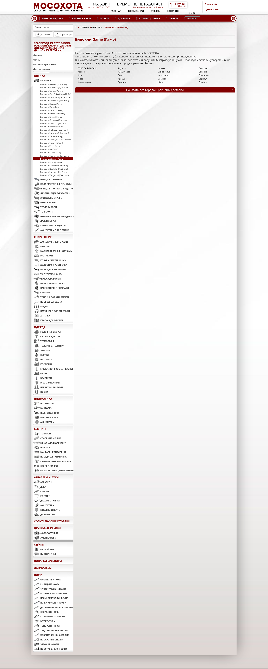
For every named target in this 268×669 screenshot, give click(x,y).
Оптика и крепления (44, 64)
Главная (116, 10)
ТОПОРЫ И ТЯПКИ (46, 626)
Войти (192, 13)
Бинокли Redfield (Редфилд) (54, 168)
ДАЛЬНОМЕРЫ (44, 221)
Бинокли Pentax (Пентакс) (53, 126)
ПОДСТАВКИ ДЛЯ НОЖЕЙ (50, 649)
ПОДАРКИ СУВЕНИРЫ (48, 560)
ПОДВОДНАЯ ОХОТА (47, 302)
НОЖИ (38, 575)
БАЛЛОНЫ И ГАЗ (45, 417)
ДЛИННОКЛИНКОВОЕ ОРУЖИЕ (53, 607)
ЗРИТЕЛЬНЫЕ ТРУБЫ (47, 198)
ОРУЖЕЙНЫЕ (43, 549)
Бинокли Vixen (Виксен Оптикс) (55, 139)
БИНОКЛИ (42, 80)
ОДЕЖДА (39, 327)
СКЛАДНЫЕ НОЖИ (46, 612)
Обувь (36, 59)
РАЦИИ (40, 306)
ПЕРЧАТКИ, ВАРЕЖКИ (48, 387)
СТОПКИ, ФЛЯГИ (45, 466)
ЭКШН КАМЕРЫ (44, 538)
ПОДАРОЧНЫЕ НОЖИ (48, 639)
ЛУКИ (39, 487)
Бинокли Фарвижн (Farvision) (54, 155)
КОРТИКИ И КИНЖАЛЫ (49, 616)
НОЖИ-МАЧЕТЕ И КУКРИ (49, 603)
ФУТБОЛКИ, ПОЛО (46, 336)
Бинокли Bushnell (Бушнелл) (54, 87)
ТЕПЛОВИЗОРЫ (45, 207)
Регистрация (192, 18)
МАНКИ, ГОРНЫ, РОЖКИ (49, 269)
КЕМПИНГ (40, 428)
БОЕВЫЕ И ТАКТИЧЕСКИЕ (50, 593)
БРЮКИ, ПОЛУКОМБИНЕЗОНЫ (53, 369)
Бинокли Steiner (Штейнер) (54, 172)
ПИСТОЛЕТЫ (43, 403)
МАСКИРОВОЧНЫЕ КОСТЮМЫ (52, 251)
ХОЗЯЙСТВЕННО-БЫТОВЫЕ (51, 635)
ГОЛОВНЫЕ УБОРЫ (47, 332)
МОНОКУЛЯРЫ (44, 202)
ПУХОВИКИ (42, 359)
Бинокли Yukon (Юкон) (51, 142)
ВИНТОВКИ (42, 408)
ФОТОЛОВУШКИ (45, 533)
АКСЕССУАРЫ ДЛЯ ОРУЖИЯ (51, 242)
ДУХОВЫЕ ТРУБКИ (46, 500)
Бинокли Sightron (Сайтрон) (54, 129)
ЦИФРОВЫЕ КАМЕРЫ (47, 528)
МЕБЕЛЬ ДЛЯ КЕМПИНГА (49, 443)
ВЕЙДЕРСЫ (42, 378)
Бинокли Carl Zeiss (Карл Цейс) (55, 94)
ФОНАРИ (41, 292)
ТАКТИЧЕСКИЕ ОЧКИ (47, 274)
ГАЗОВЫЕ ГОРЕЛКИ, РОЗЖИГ (52, 461)
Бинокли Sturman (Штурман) (54, 133)
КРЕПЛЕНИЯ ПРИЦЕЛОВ (49, 225)
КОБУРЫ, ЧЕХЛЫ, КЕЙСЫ (49, 260)
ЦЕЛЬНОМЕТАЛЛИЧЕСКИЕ (50, 598)
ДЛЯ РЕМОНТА (44, 514)
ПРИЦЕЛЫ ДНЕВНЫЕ (47, 179)
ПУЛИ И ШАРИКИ (46, 413)
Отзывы (155, 10)
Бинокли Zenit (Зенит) (51, 146)
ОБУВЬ (40, 373)
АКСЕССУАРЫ (43, 422)
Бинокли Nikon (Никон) (51, 116)
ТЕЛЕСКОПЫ (43, 212)
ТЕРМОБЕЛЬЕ (43, 341)
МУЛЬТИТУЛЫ (44, 621)
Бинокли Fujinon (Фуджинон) (54, 100)
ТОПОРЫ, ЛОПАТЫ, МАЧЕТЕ (51, 297)
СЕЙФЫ (39, 544)
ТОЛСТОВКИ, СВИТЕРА (48, 346)
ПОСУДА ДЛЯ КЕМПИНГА (49, 457)
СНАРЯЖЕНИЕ (43, 237)
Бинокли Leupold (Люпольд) (54, 165)
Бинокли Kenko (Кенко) (51, 110)
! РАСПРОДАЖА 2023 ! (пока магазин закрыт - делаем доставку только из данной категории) (52, 46)
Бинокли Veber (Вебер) (51, 136)
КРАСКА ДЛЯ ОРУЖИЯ (48, 320)
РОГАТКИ (41, 496)
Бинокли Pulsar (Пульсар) (53, 123)
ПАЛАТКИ (41, 447)
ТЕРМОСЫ (42, 433)
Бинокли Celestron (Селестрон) (55, 97)
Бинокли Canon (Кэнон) (52, 90)
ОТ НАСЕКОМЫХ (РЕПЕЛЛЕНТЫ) (53, 470)
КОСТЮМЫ (42, 364)
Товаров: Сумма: (221, 7)
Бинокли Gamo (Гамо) (51, 159)
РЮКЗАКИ (42, 246)
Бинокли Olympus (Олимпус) (54, 120)
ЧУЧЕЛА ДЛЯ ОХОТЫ (47, 279)
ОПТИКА (39, 75)
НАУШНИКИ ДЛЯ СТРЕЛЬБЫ (51, 311)
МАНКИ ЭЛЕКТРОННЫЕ (49, 283)
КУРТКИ (41, 355)
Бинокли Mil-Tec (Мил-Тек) (53, 84)
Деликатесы (43, 567)
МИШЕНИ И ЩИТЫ (46, 510)
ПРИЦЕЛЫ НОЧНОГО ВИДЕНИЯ (53, 188)
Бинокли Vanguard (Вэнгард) (54, 175)
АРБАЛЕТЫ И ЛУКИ (46, 477)
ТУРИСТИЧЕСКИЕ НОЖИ (49, 589)
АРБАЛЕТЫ (42, 482)
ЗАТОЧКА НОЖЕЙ (46, 644)
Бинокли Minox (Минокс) (52, 113)
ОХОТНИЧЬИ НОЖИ (47, 579)
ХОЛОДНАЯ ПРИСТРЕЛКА (50, 265)
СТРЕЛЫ (41, 491)
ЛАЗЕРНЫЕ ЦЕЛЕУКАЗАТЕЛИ (51, 193)
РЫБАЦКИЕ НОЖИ (46, 584)
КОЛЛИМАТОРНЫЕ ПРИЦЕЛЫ (52, 184)
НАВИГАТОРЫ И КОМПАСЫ (51, 288)
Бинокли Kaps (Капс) (50, 107)
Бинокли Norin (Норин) (51, 162)
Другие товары (41, 69)
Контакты (173, 10)
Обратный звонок (178, 5)
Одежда (37, 55)
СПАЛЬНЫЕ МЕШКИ (47, 438)
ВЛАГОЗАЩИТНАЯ (46, 383)
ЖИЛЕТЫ (41, 350)
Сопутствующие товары (52, 521)
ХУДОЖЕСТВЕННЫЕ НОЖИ (50, 630)
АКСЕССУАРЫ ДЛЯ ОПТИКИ (51, 230)
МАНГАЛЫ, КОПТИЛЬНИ (49, 452)
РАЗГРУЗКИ (43, 255)
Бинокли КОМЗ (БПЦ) (50, 152)
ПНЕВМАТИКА (43, 398)
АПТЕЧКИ (41, 315)
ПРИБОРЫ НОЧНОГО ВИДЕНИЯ (53, 216)
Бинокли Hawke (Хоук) (51, 103)
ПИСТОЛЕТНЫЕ (44, 554)
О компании (136, 10)
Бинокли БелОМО (49, 149)
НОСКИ (40, 392)
